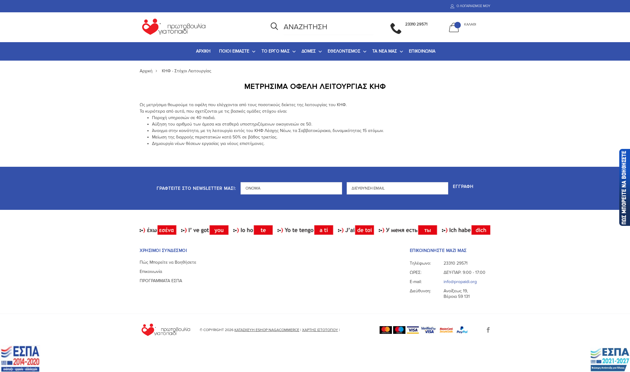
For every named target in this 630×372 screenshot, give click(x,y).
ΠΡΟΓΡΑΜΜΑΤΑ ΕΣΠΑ (161, 280)
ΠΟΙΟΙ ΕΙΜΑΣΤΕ (234, 51)
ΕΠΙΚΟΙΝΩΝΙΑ (422, 51)
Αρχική (146, 71)
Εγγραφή (463, 187)
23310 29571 (456, 263)
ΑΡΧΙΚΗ (203, 51)
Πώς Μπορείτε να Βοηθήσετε (168, 262)
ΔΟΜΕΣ (308, 51)
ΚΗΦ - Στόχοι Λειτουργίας (186, 71)
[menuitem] (203, 51)
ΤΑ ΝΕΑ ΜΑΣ (384, 51)
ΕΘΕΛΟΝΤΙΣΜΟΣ (344, 51)
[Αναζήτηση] (274, 27)
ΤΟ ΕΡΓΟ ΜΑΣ (275, 51)
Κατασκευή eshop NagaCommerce (266, 330)
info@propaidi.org (460, 281)
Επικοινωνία (151, 271)
